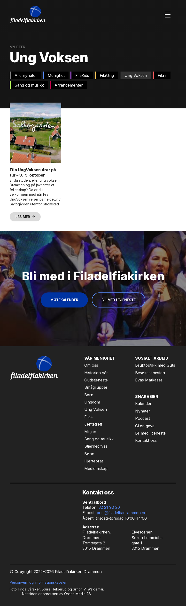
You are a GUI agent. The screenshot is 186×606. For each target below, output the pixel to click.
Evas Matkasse (149, 380)
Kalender (143, 403)
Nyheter (142, 411)
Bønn (89, 453)
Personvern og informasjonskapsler (38, 582)
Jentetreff (93, 424)
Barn (88, 394)
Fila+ (88, 416)
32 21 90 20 (109, 507)
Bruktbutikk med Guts (155, 365)
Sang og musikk (99, 438)
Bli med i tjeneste (150, 433)
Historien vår (96, 372)
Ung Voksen (95, 409)
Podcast (142, 418)
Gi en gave (145, 425)
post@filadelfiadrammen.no (122, 512)
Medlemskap (96, 468)
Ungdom (92, 402)
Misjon (90, 431)
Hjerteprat (93, 461)
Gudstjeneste (96, 380)
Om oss (91, 365)
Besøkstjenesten (150, 372)
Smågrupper (96, 387)
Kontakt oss (146, 440)
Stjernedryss (95, 446)
